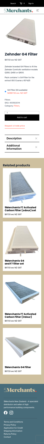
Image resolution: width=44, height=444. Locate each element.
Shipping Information (13, 431)
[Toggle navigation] (37, 10)
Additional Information (14, 147)
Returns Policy (10, 434)
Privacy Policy (10, 425)
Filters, (17, 106)
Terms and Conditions (13, 422)
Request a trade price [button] (15, 125)
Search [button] (13, 3)
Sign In (31, 3)
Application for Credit (13, 428)
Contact (7, 437)
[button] (22, 3)
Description (14, 138)
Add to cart (22, 117)
